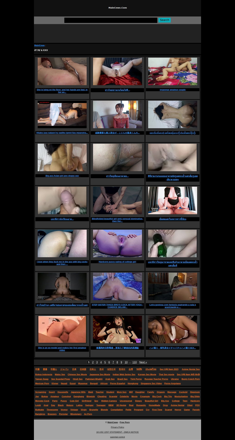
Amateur (54, 396)
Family (150, 392)
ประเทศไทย (150, 369)
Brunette (93, 409)
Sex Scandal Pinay (60, 379)
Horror (178, 409)
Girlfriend (86, 401)
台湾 (131, 369)
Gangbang (78, 396)
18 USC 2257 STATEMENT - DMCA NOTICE (117, 432)
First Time (157, 409)
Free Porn (125, 422)
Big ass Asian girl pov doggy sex (62, 175)
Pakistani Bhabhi (93, 379)
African (104, 383)
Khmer (55, 383)
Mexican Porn (42, 383)
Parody (196, 409)
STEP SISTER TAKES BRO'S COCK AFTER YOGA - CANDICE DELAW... (117, 305)
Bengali (94, 383)
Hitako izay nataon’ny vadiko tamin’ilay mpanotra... (62, 132)
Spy (96, 401)
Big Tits (168, 396)
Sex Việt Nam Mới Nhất (188, 374)
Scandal (113, 396)
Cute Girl (74, 401)
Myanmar (82, 383)
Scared (168, 409)
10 (126, 362)
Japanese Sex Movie (99, 374)
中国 (37, 369)
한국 (101, 369)
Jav (37, 396)
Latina (79, 405)
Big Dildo (195, 396)
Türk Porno (136, 379)
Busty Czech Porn (191, 379)
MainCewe (39, 45)
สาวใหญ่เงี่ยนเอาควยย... (117, 176)
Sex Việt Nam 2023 (169, 369)
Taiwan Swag (41, 379)
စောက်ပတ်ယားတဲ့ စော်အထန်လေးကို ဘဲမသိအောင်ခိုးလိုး (173, 133)
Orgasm (161, 392)
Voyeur (64, 409)
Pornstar (63, 414)
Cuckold (183, 392)
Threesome (52, 409)
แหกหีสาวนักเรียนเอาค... (62, 219)
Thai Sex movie (166, 374)
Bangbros (40, 414)
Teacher (100, 392)
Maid (90, 392)
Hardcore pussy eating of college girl (117, 261)
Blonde (104, 409)
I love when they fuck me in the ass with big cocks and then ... (62, 262)
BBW (111, 405)
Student (110, 392)
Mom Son (121, 392)
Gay (53, 405)
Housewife (63, 392)
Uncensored (126, 401)
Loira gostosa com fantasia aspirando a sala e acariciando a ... (172, 305)
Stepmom (195, 392)
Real (131, 405)
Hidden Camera (109, 401)
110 (134, 362)
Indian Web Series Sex (124, 374)
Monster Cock (42, 401)
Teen (185, 401)
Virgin (84, 409)
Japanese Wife (78, 392)
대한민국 (111, 369)
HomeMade (154, 405)
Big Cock (157, 396)
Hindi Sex (78, 379)
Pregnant (138, 409)
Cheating (102, 396)
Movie (135, 396)
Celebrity (124, 396)
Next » (143, 362)
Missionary (75, 414)
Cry (147, 409)
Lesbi (38, 405)
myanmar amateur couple (173, 89)
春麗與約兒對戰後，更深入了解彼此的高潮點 (117, 348)
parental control (117, 437)
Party (55, 401)
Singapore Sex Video (151, 383)
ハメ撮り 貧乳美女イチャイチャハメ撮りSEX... (172, 348)
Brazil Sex (122, 379)
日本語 (83, 369)
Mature (69, 405)
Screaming (40, 392)
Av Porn (88, 414)
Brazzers (52, 414)
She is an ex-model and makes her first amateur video (62, 348)
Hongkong (133, 383)
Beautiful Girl (151, 401)
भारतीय (139, 369)
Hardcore (195, 401)
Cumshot (66, 396)
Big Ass (165, 401)
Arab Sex (110, 379)
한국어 (122, 369)
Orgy (165, 405)
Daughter (140, 392)
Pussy (64, 401)
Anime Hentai (177, 405)
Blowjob (90, 396)
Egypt (73, 383)
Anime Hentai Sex (191, 369)
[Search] (110, 20)
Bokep (44, 396)
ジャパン (64, 369)
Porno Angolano (172, 383)
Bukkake (39, 409)
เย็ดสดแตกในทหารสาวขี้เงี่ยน (172, 219)
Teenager (101, 405)
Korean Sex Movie (147, 374)
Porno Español (117, 383)
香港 (45, 369)
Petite (128, 409)
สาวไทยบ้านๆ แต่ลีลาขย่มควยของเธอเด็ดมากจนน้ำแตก (62, 305)
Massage (171, 392)
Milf (131, 392)
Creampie (145, 396)
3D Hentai (121, 405)
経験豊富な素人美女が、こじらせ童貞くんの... (117, 133)
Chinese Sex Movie (77, 374)
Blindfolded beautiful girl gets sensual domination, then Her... (117, 219)
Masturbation (181, 396)
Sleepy (138, 401)
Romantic (141, 405)
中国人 (54, 369)
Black (61, 405)
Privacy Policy (117, 427)
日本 (74, 369)
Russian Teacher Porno (156, 379)
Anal (46, 405)
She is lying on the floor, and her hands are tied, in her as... (62, 90)
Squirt (52, 392)
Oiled (190, 405)
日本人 (93, 369)
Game (187, 409)
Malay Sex (60, 374)
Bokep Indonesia (43, 374)
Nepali (64, 383)
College (176, 401)
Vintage (74, 409)
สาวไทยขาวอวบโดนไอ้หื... (117, 90)
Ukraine (175, 379)
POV (197, 405)
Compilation (117, 409)
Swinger (89, 405)
